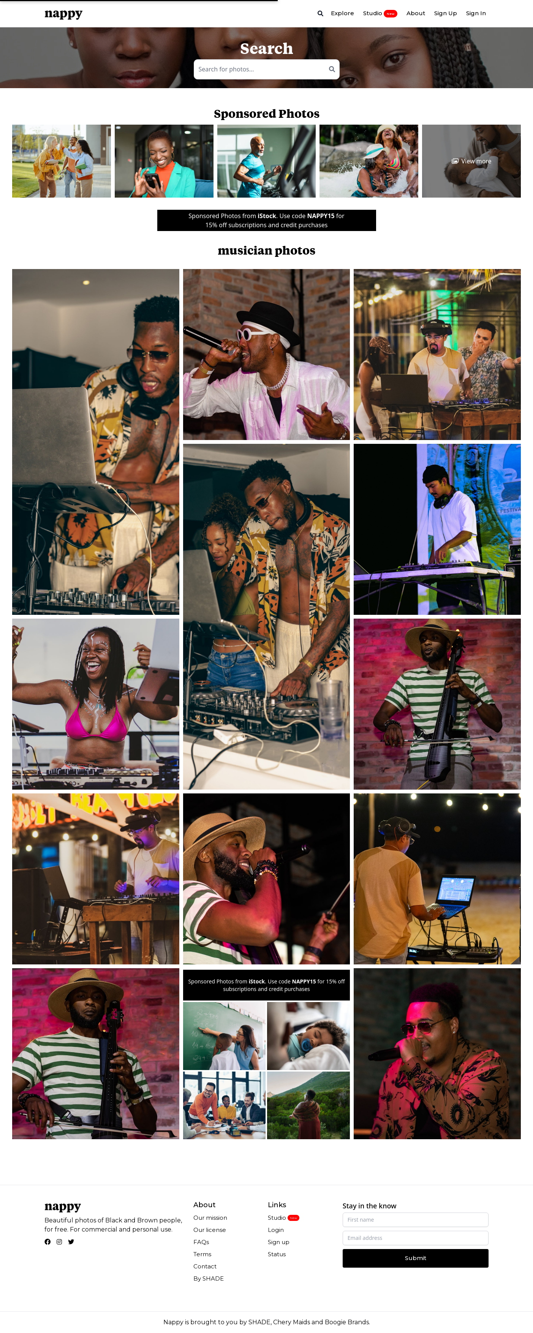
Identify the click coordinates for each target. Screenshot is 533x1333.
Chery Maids (291, 1322)
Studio (380, 13)
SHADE (259, 1322)
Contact (205, 1266)
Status (277, 1254)
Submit (415, 1258)
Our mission (210, 1217)
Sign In (476, 13)
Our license (209, 1229)
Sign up (278, 1242)
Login (276, 1229)
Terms (202, 1254)
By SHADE (208, 1278)
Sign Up (445, 13)
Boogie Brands (347, 1322)
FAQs (201, 1242)
